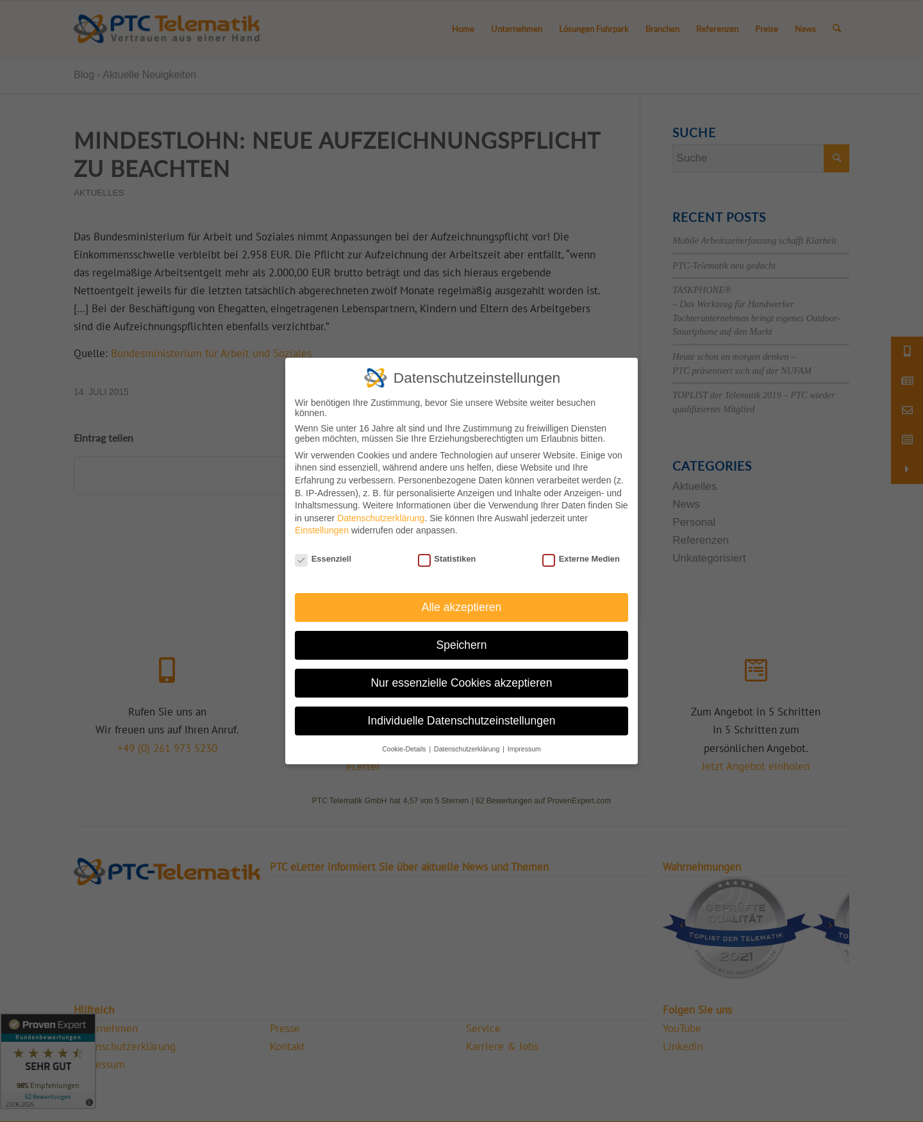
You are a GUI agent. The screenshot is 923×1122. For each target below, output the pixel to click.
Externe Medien (581, 559)
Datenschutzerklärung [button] (467, 748)
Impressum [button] (524, 748)
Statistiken (447, 559)
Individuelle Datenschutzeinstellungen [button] (462, 720)
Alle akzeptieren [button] (462, 606)
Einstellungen (322, 530)
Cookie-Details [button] (405, 748)
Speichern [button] (462, 644)
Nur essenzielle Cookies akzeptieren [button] (461, 682)
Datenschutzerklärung (380, 517)
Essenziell (323, 559)
